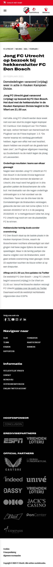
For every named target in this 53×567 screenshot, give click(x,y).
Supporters (9, 351)
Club (5, 338)
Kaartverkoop (34, 342)
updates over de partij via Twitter (30, 288)
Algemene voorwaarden (12, 555)
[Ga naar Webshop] (46, 11)
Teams (6, 342)
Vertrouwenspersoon (13, 384)
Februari (33, 49)
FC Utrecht (8, 49)
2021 (25, 49)
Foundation (32, 338)
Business (31, 347)
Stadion (6, 347)
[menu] (5, 10)
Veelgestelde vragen (13, 370)
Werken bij (8, 379)
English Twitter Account (14, 388)
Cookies (6, 549)
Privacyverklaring (9, 552)
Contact (7, 375)
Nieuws (18, 49)
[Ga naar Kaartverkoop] (34, 11)
